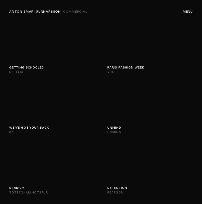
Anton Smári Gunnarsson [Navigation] (48, 11)
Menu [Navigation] (188, 11)
